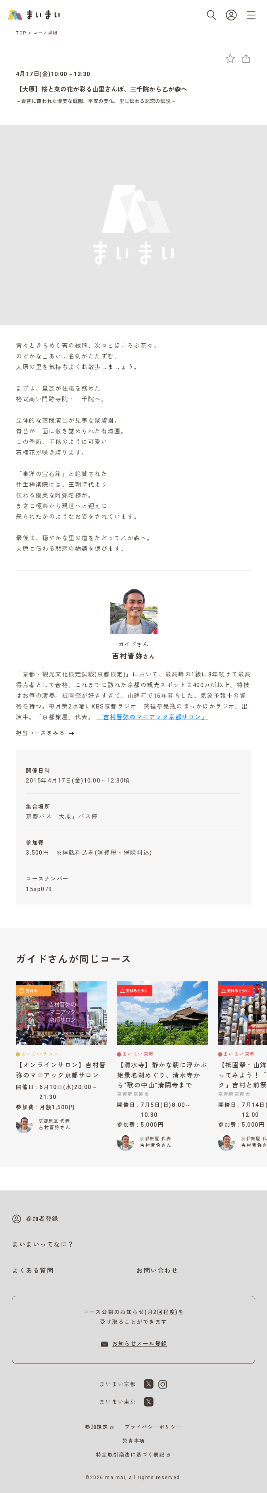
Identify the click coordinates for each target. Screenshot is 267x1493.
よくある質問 (33, 1270)
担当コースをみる (46, 733)
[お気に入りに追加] (230, 58)
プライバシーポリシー (153, 1427)
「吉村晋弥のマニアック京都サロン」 (152, 717)
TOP (21, 33)
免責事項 (133, 1441)
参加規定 (96, 1427)
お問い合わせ (157, 1270)
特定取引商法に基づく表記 (130, 1455)
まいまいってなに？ (43, 1244)
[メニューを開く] (251, 15)
